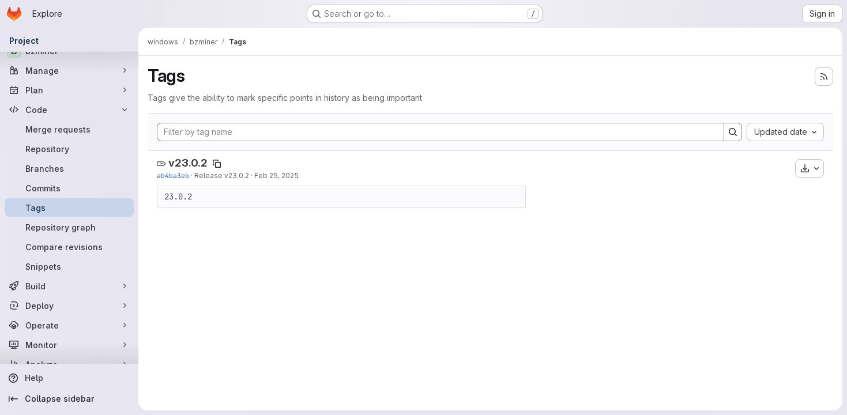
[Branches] (69, 168)
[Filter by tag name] (440, 132)
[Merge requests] (69, 129)
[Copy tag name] (217, 164)
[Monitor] (69, 344)
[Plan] (69, 90)
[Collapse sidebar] (69, 399)
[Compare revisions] (69, 246)
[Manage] (69, 70)
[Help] (69, 378)
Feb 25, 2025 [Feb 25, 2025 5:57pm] (276, 175)
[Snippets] (69, 266)
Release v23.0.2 (221, 175)
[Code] (69, 109)
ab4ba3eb (173, 175)
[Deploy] (69, 305)
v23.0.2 (188, 162)
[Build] (69, 286)
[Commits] (69, 188)
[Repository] (69, 148)
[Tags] (69, 207)
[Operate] (69, 325)
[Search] (733, 132)
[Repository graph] (69, 227)
